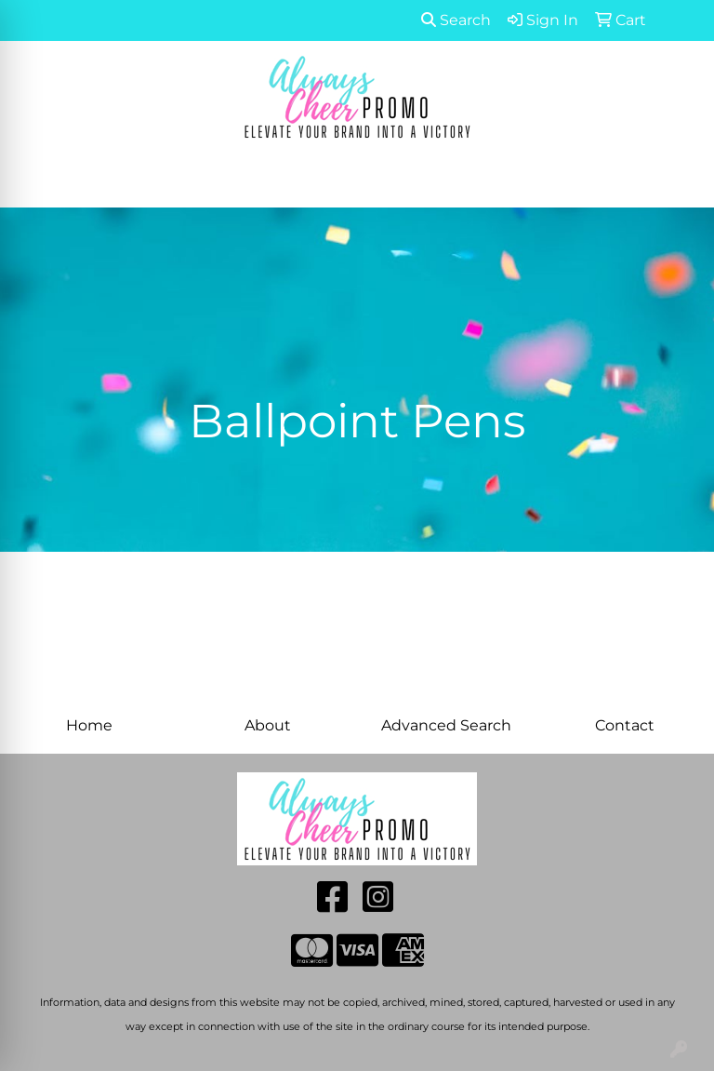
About (268, 725)
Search (456, 20)
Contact (624, 725)
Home (89, 725)
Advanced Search (446, 725)
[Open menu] (676, 180)
